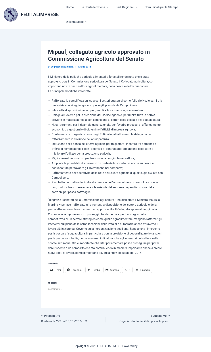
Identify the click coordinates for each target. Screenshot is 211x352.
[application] (108, 10)
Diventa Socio (193, 10)
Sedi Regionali (127, 10)
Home (72, 10)
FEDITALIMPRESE (40, 10)
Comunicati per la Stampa (160, 10)
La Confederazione (96, 10)
